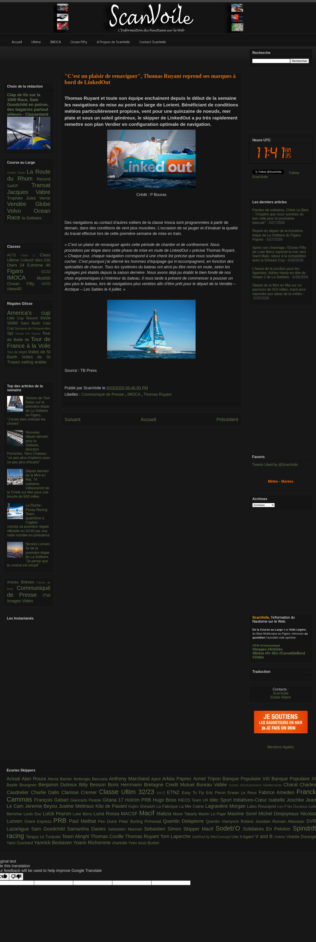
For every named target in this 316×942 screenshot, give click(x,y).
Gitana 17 (114, 800)
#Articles (275, 649)
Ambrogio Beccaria (91, 779)
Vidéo (27, 601)
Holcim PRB (139, 800)
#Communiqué (270, 645)
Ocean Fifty (24, 283)
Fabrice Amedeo (278, 792)
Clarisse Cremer (80, 792)
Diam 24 (17, 265)
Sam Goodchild (49, 829)
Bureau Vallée (212, 784)
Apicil (156, 779)
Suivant (72, 419)
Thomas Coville (108, 836)
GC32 (45, 272)
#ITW (255, 645)
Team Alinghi (76, 836)
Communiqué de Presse (103, 394)
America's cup (28, 313)
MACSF (130, 813)
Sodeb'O (229, 828)
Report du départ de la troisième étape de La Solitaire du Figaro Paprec (277, 235)
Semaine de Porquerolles (32, 328)
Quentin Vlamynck (223, 821)
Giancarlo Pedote (86, 800)
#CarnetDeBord (292, 653)
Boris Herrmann (126, 784)
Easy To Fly (194, 792)
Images (14, 601)
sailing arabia (33, 362)
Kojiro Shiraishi (142, 806)
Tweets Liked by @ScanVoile (275, 464)
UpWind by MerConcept (211, 837)
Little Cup (16, 318)
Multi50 (43, 278)
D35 (47, 260)
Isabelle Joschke (287, 800)
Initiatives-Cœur (250, 800)
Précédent (227, 419)
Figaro (24, 271)
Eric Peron (217, 792)
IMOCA (134, 394)
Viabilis (280, 837)
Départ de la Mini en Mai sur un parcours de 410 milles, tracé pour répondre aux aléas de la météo (279, 289)
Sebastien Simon (163, 829)
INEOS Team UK (193, 800)
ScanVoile (280, 693)
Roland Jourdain (256, 821)
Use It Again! (243, 837)
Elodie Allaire (280, 697)
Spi (11, 333)
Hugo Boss (165, 800)
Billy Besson (93, 784)
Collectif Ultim (32, 260)
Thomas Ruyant (157, 394)
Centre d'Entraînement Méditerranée (256, 785)
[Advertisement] (151, 56)
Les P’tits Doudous (293, 806)
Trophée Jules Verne (28, 198)
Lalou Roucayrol (262, 806)
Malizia (164, 813)
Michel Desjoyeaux (279, 813)
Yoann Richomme (92, 842)
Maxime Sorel (243, 813)
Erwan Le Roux (243, 792)
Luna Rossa (107, 813)
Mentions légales (280, 747)
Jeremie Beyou (42, 806)
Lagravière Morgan (226, 806)
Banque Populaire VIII (247, 778)
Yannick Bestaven (53, 842)
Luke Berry (83, 814)
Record (43, 179)
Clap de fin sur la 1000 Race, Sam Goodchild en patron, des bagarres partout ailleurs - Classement (28, 104)
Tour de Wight (17, 352)
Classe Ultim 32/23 (128, 791)
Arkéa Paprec (177, 778)
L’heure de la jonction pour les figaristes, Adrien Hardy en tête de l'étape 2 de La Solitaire (279, 273)
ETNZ (174, 792)
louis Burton (148, 843)
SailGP (19, 186)
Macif (147, 813)
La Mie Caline (192, 806)
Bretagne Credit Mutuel (170, 784)
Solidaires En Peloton (268, 829)
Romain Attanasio (289, 821)
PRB (61, 820)
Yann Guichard (20, 843)
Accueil (148, 419)
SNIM (14, 323)
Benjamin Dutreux (58, 784)
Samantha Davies (87, 829)
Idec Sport (221, 800)
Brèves (29, 582)
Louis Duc (33, 814)
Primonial (154, 821)
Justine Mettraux (77, 806)
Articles (14, 582)
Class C (30, 255)
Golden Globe (17, 172)
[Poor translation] (16, 876)
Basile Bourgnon (22, 785)
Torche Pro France (28, 333)
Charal (292, 784)
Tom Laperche (176, 836)
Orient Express (38, 821)
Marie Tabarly (185, 814)
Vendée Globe (28, 204)
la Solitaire (32, 218)
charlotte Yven (125, 843)
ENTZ (162, 793)
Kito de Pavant (111, 806)
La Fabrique (167, 806)
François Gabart (52, 800)
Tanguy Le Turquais (44, 837)
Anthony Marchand (130, 778)
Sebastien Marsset (126, 829)
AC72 (14, 255)
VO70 (45, 284)
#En (275, 653)
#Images (259, 649)
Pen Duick (108, 821)
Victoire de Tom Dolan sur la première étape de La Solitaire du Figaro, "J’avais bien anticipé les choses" (28, 410)
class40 (14, 288)
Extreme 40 (38, 265)
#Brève (258, 653)
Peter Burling (132, 821)
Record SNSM (38, 318)
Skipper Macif (199, 829)
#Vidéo (258, 657)
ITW (46, 595)
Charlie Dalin (46, 792)
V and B (264, 836)
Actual (14, 778)
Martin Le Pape (212, 814)
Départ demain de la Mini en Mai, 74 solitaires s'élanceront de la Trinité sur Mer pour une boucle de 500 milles (28, 483)
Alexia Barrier (61, 779)
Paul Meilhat (83, 821)
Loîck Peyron (58, 813)
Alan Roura (35, 778)
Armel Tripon (207, 778)
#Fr (268, 653)
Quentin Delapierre (184, 821)
